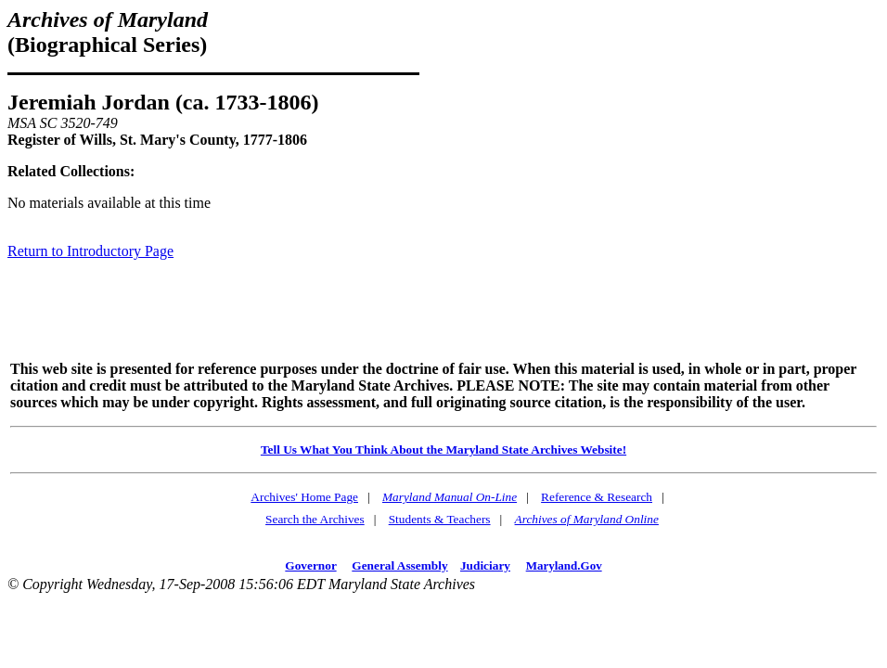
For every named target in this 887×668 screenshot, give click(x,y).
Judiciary (485, 565)
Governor (310, 565)
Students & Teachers (440, 519)
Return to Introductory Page (90, 251)
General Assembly (399, 565)
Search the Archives (315, 519)
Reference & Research (596, 497)
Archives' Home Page (304, 497)
